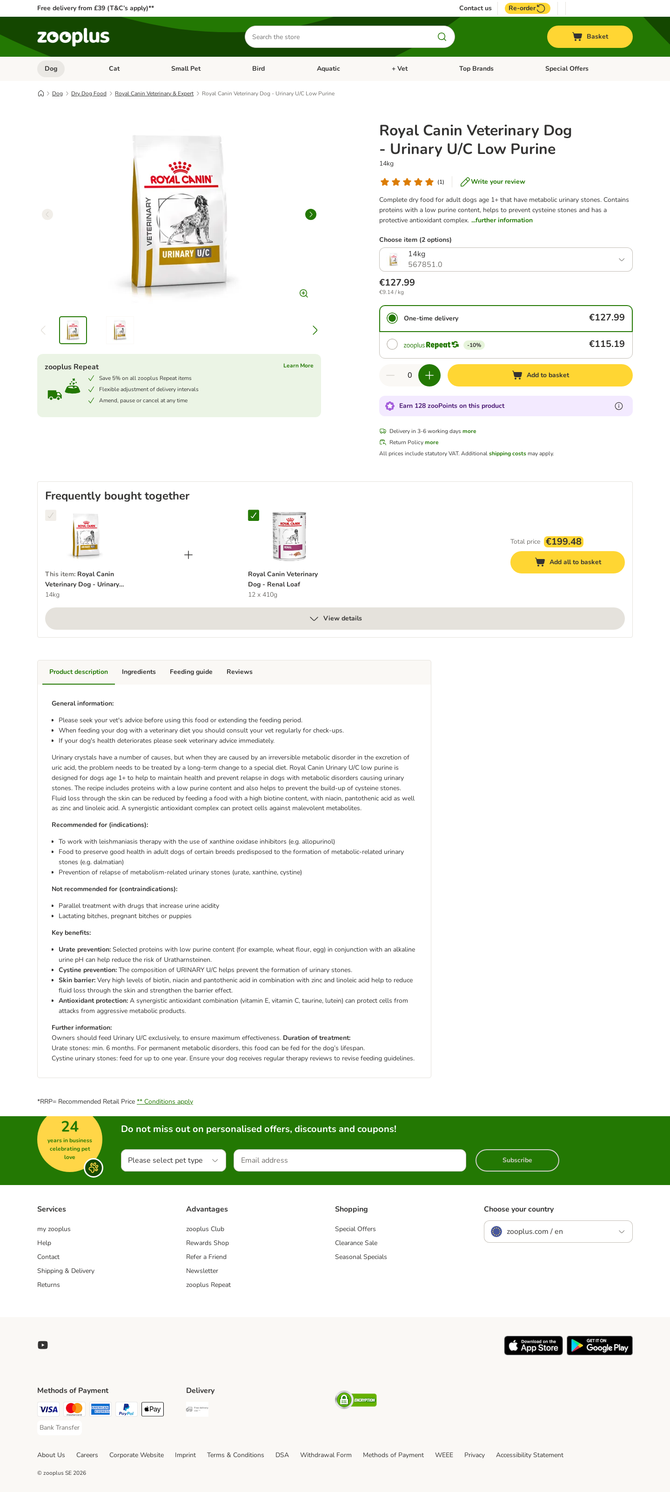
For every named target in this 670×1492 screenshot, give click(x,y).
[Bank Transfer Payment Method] (60, 1428)
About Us (51, 1455)
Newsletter (202, 1270)
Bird (258, 68)
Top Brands (476, 68)
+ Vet (400, 68)
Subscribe (517, 1160)
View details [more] (335, 618)
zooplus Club (205, 1229)
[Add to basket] (540, 375)
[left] (47, 214)
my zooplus (54, 1229)
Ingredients (139, 671)
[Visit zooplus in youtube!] (42, 1345)
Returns (48, 1284)
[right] (310, 214)
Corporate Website (136, 1455)
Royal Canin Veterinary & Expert (154, 93)
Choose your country (519, 1209)
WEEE (444, 1455)
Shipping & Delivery (65, 1270)
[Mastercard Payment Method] (74, 1411)
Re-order (528, 8)
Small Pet (186, 68)
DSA (282, 1455)
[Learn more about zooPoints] (618, 406)
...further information (502, 220)
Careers (87, 1455)
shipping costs (507, 453)
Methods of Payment (393, 1455)
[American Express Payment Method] (100, 1411)
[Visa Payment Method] (48, 1411)
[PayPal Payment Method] (126, 1411)
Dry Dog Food (89, 93)
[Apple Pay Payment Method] (152, 1411)
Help (44, 1243)
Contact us (475, 8)
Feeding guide (191, 671)
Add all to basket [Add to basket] (577, 563)
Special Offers (567, 68)
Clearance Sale (356, 1243)
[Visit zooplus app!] (533, 1353)
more (469, 431)
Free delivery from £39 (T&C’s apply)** (95, 8)
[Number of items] (409, 375)
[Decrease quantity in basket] (390, 375)
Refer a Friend (206, 1256)
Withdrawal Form (326, 1455)
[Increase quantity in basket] (429, 375)
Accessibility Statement (529, 1455)
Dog (51, 68)
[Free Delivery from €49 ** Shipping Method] (197, 1411)
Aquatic (328, 68)
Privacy (474, 1455)
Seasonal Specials (361, 1256)
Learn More (298, 365)
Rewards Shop (207, 1243)
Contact (48, 1256)
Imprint (185, 1455)
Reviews (240, 671)
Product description (78, 671)
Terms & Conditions (235, 1455)
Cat (114, 68)
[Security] (356, 1401)
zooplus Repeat (208, 1284)
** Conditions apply (165, 1101)
